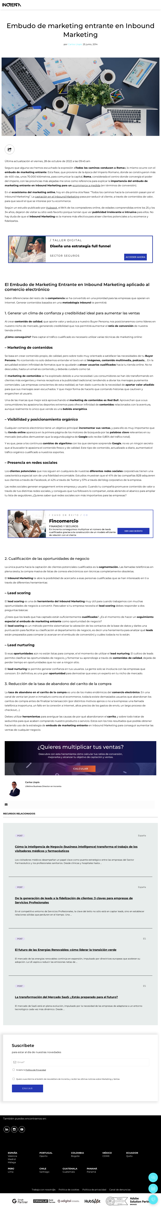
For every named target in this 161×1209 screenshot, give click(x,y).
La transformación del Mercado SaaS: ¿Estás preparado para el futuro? (66, 997)
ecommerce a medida (86, 185)
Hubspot (51, 207)
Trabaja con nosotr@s (44, 1189)
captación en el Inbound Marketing (57, 196)
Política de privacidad (94, 1189)
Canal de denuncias (119, 1189)
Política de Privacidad (35, 1070)
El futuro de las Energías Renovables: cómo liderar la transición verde (65, 950)
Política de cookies (69, 1189)
